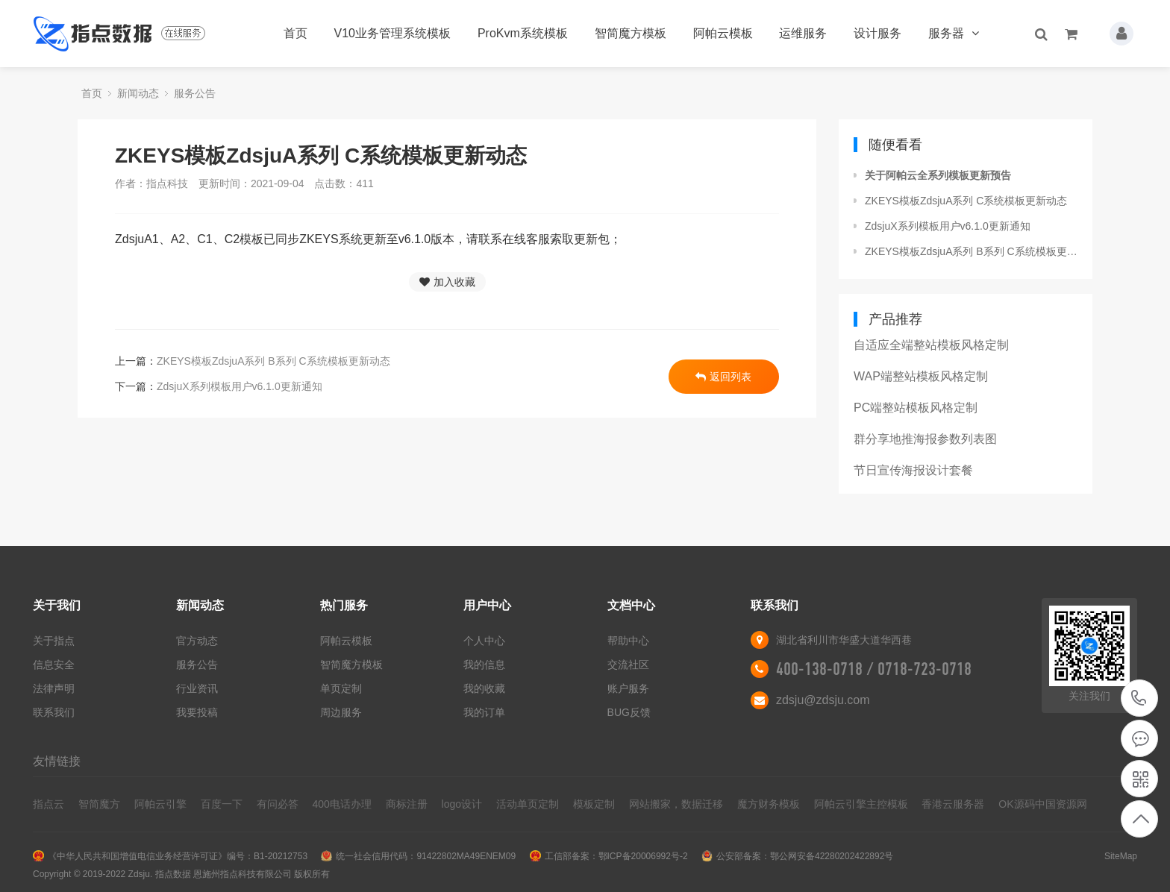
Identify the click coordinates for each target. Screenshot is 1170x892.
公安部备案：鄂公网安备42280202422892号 (804, 856)
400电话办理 (341, 804)
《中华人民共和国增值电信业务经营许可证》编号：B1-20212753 (177, 856)
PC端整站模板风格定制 (915, 407)
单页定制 (341, 688)
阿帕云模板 (723, 33)
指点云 (48, 804)
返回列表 (723, 377)
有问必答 (277, 804)
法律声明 (54, 688)
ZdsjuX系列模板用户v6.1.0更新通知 (239, 386)
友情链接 (57, 761)
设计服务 (877, 33)
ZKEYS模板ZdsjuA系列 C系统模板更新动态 (966, 201)
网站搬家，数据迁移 (676, 804)
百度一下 (222, 804)
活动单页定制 (527, 804)
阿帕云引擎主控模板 (861, 804)
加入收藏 (447, 282)
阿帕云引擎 (160, 804)
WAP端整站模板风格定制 (921, 376)
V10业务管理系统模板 (392, 33)
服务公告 (195, 93)
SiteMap (1120, 856)
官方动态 (197, 641)
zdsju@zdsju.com (823, 700)
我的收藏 (484, 688)
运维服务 (803, 33)
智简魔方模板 (630, 33)
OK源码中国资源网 (1042, 804)
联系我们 (54, 712)
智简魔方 (99, 804)
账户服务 (628, 688)
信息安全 (54, 664)
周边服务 (341, 712)
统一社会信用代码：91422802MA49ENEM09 (426, 856)
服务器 (953, 33)
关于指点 (54, 641)
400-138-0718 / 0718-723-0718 (874, 669)
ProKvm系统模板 (523, 33)
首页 (295, 33)
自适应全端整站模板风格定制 (931, 345)
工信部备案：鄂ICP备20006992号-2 (616, 856)
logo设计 (462, 804)
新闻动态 (138, 93)
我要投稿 (197, 712)
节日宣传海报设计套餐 (913, 470)
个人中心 (484, 641)
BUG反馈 (629, 712)
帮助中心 (628, 641)
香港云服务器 (953, 804)
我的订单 (484, 712)
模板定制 (594, 804)
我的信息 (484, 664)
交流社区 (628, 664)
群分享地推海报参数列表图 (925, 439)
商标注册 (407, 804)
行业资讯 (197, 688)
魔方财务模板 (768, 804)
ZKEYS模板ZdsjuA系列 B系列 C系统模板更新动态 (273, 361)
